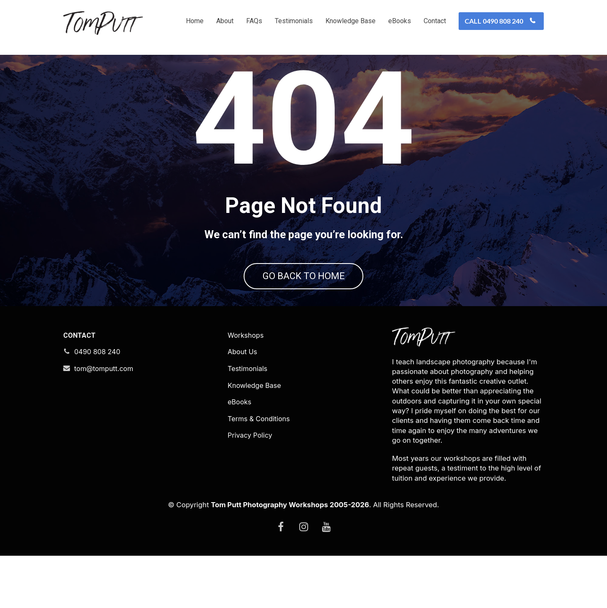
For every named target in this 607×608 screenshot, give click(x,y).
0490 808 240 (91, 405)
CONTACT (79, 388)
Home (195, 21)
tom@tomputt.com (98, 421)
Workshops (245, 388)
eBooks (399, 21)
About (225, 21)
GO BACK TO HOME (304, 302)
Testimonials (294, 21)
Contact (435, 21)
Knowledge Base (350, 21)
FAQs (254, 21)
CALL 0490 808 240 (500, 21)
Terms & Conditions (259, 471)
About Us (242, 405)
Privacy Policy (250, 488)
